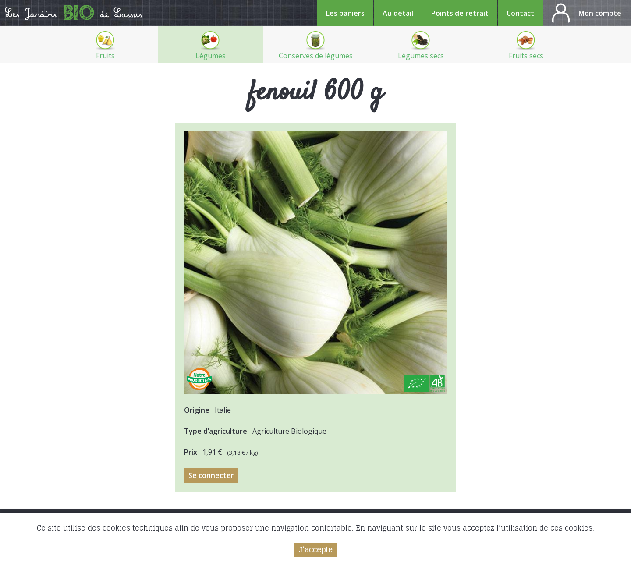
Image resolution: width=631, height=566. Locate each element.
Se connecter (211, 475)
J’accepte (316, 550)
